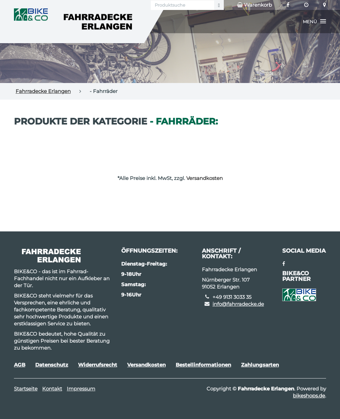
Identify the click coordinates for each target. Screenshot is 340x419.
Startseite (26, 388)
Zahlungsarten (260, 365)
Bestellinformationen (203, 365)
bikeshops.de (309, 395)
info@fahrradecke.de (238, 304)
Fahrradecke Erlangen (43, 91)
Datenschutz (51, 365)
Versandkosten (204, 178)
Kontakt (52, 388)
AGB (19, 365)
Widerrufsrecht (97, 365)
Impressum (81, 388)
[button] (314, 21)
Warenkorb (254, 5)
